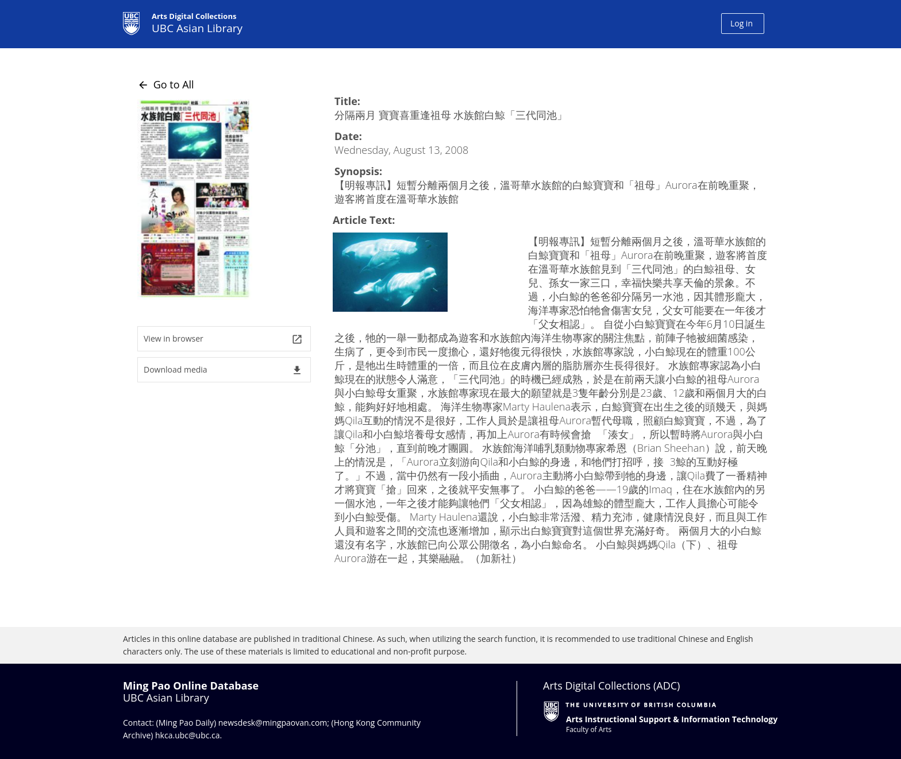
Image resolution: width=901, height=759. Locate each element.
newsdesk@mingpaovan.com (273, 722)
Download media (223, 370)
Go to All (165, 84)
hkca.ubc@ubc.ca (187, 735)
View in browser (223, 339)
